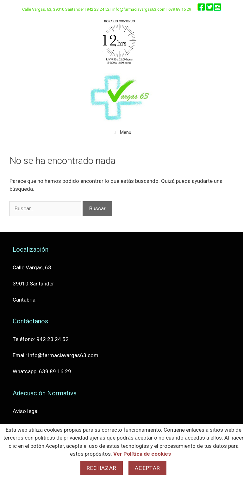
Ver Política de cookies (142, 454)
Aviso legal (26, 411)
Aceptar (147, 468)
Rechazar (101, 468)
